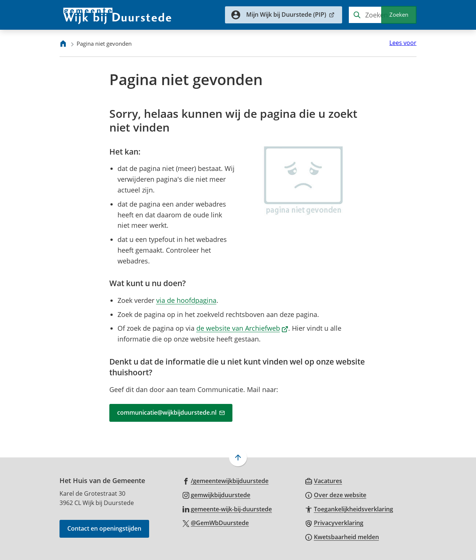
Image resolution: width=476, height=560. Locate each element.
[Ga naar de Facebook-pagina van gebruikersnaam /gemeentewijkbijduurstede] (226, 480)
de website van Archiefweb (242, 328)
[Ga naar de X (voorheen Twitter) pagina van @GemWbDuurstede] (216, 522)
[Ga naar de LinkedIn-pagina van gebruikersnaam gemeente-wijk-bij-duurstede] (227, 508)
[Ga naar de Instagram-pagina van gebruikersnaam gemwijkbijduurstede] (217, 494)
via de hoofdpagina (186, 300)
